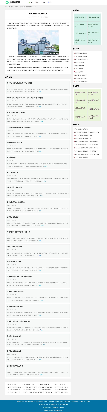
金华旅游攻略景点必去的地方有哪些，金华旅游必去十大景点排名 (87, 147)
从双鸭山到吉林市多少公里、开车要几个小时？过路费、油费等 (87, 151)
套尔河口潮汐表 (79, 72)
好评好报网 (14, 2)
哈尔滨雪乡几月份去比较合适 (93, 117)
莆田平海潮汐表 (79, 68)
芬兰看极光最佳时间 (80, 17)
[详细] (40, 91)
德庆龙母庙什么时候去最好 (93, 41)
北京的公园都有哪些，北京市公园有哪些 (19, 276)
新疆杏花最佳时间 (94, 17)
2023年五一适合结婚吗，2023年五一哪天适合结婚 (36, 392)
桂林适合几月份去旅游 (80, 109)
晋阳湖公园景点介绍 (13, 217)
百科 (32, 2)
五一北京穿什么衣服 (29, 384)
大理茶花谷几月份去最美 (80, 41)
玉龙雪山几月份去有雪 (80, 25)
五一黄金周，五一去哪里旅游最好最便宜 (65, 387)
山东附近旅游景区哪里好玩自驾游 (83, 135)
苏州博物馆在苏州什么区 (14, 142)
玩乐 (38, 2)
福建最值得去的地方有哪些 (81, 129)
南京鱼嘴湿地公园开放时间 (15, 306)
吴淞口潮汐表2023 (79, 62)
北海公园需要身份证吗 (14, 261)
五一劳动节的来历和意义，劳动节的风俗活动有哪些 (52, 389)
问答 (50, 2)
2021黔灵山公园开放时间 (14, 187)
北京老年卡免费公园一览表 (15, 291)
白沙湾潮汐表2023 (12, 157)
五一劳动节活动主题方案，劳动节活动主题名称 (66, 389)
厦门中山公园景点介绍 (14, 351)
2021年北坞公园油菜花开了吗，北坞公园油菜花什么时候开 (25, 98)
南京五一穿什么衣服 (44, 384)
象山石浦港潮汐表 (12, 172)
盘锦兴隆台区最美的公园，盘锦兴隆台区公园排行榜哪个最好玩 (87, 132)
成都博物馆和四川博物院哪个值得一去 (18, 232)
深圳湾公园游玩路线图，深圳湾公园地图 (19, 83)
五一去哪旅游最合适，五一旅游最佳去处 (18, 389)
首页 (12, 6)
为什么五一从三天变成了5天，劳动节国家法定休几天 (37, 387)
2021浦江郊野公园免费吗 (14, 247)
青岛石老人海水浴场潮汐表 (81, 81)
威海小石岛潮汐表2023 (81, 78)
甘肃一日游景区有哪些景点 (81, 157)
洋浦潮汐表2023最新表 (81, 75)
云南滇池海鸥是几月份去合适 (93, 25)
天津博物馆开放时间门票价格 (16, 202)
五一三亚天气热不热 (60, 384)
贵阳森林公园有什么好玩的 (15, 366)
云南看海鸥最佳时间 (80, 33)
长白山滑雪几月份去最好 (93, 33)
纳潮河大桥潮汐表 (79, 65)
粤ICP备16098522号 (59, 407)
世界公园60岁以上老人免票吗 (16, 112)
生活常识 (16, 6)
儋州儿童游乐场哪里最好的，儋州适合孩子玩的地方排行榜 (87, 141)
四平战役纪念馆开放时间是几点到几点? (19, 127)
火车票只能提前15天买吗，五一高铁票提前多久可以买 (21, 387)
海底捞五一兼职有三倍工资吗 (62, 392)
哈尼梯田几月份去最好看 (80, 101)
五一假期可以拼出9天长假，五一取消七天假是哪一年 (52, 387)
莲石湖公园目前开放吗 (14, 336)
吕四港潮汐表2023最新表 (81, 59)
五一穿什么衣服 (12, 384)
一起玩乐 (21, 6)
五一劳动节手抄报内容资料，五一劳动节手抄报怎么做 (21, 392)
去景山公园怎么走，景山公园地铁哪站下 (19, 321)
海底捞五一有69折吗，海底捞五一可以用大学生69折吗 (53, 392)
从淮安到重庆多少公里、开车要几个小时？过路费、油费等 (87, 144)
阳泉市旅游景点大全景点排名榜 (83, 138)
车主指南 (88, 401)
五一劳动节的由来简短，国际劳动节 (32, 389)
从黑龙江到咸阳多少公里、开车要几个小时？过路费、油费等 (87, 154)
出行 (44, 2)
